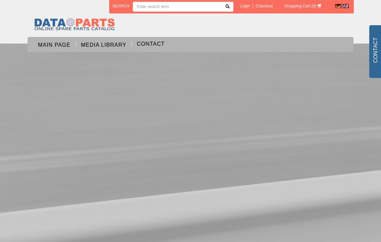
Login (245, 6)
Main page (54, 45)
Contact (151, 44)
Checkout (264, 6)
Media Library (103, 45)
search (121, 6)
